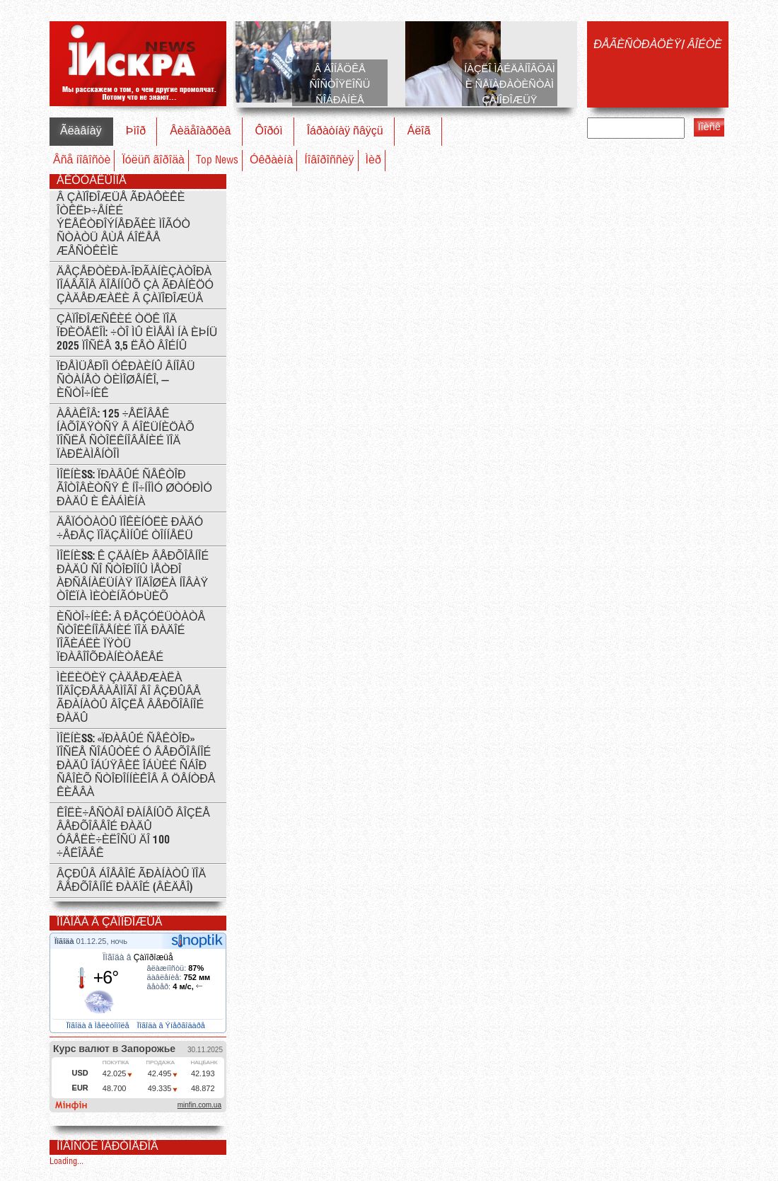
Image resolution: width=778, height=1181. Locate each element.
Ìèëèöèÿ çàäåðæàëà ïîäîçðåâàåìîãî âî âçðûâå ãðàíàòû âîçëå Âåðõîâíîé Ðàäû (130, 698)
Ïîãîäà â (138, 957)
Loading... (66, 1161)
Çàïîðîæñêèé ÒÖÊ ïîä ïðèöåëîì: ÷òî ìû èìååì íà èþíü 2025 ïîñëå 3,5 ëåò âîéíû (137, 333)
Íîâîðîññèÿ (329, 160)
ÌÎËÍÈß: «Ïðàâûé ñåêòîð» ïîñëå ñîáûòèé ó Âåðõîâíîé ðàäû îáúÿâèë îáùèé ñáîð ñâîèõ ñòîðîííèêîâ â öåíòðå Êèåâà (136, 766)
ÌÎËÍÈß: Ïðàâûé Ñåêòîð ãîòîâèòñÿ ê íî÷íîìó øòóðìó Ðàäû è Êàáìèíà (134, 488)
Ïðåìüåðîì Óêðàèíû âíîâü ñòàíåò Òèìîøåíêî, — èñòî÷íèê (126, 380)
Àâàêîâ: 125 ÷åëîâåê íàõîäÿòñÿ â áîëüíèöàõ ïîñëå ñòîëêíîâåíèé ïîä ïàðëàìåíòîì (125, 434)
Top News (217, 160)
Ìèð (373, 160)
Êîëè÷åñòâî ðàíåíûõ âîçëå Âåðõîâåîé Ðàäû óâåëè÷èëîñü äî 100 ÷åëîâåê (133, 833)
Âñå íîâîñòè (81, 160)
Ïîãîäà (65, 941)
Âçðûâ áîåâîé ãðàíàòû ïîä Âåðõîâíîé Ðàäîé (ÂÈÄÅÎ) (131, 881)
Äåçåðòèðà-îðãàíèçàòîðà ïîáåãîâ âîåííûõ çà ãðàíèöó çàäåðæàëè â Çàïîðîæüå (135, 285)
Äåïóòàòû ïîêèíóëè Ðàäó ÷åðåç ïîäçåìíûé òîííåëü (130, 529)
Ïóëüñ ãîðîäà (153, 160)
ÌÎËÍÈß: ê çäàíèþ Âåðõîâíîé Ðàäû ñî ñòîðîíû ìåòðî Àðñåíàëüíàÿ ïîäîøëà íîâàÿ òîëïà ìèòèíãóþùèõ (133, 576)
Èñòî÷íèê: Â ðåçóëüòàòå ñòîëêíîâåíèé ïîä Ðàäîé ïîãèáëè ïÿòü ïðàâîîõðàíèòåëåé (131, 637)
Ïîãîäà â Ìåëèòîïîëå (99, 1025)
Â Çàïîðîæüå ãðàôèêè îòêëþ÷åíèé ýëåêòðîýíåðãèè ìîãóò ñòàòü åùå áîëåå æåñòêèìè (123, 224)
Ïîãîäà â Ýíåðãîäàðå (172, 1025)
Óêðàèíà (271, 160)
